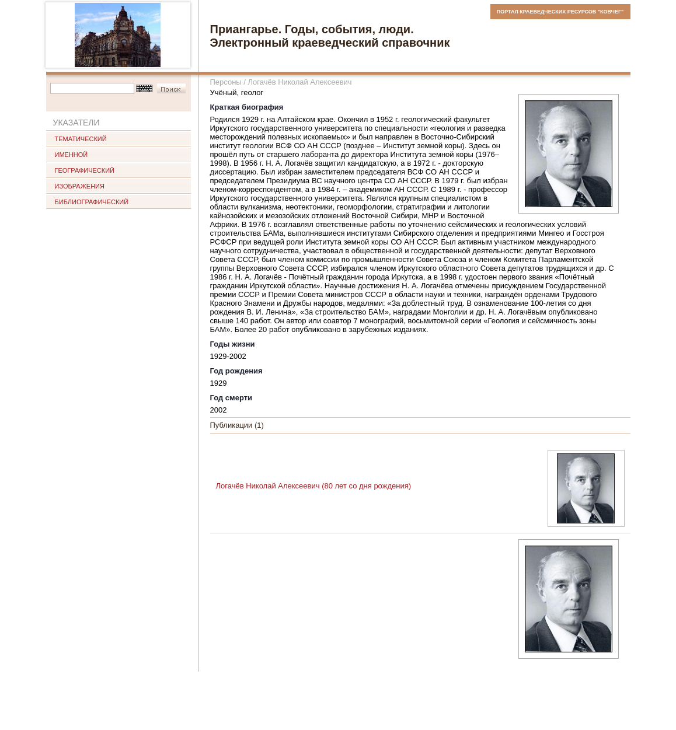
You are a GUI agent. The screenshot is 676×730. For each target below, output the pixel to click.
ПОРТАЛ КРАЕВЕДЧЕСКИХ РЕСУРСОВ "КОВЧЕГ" (560, 12)
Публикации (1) (237, 425)
